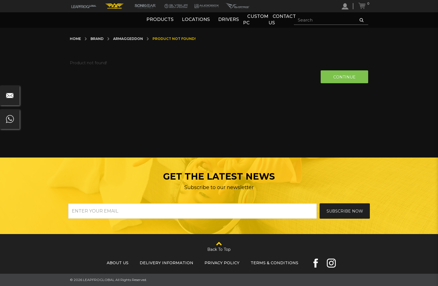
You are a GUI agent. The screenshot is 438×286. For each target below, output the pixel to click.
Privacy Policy (221, 262)
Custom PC (255, 20)
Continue (344, 77)
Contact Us (282, 20)
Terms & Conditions (274, 262)
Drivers (228, 19)
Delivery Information (166, 262)
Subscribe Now (345, 211)
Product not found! (174, 39)
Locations (196, 19)
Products (159, 19)
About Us (117, 262)
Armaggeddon (128, 39)
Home (75, 39)
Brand (97, 39)
